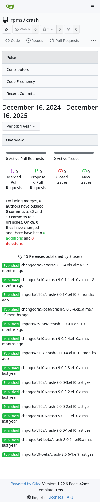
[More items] (93, 41)
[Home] (10, 7)
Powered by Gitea (26, 483)
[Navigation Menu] (92, 7)
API (70, 497)
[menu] (21, 126)
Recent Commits (21, 93)
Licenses (55, 497)
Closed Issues (62, 177)
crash (32, 19)
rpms (16, 19)
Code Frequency (21, 81)
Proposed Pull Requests (38, 179)
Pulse (11, 57)
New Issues (86, 177)
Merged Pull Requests (14, 179)
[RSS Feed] (6, 29)
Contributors (18, 69)
